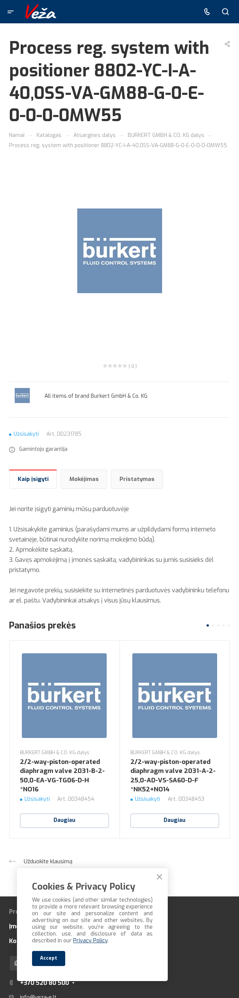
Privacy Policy (90, 940)
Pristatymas (137, 479)
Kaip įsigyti (33, 479)
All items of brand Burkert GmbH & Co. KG (95, 396)
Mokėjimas (84, 479)
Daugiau (64, 820)
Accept (48, 958)
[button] (208, 625)
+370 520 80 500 (44, 983)
